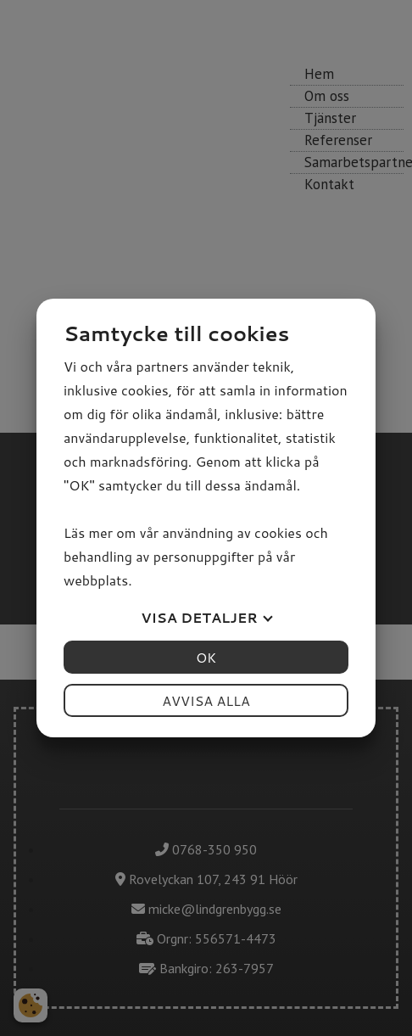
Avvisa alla (206, 700)
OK (206, 657)
